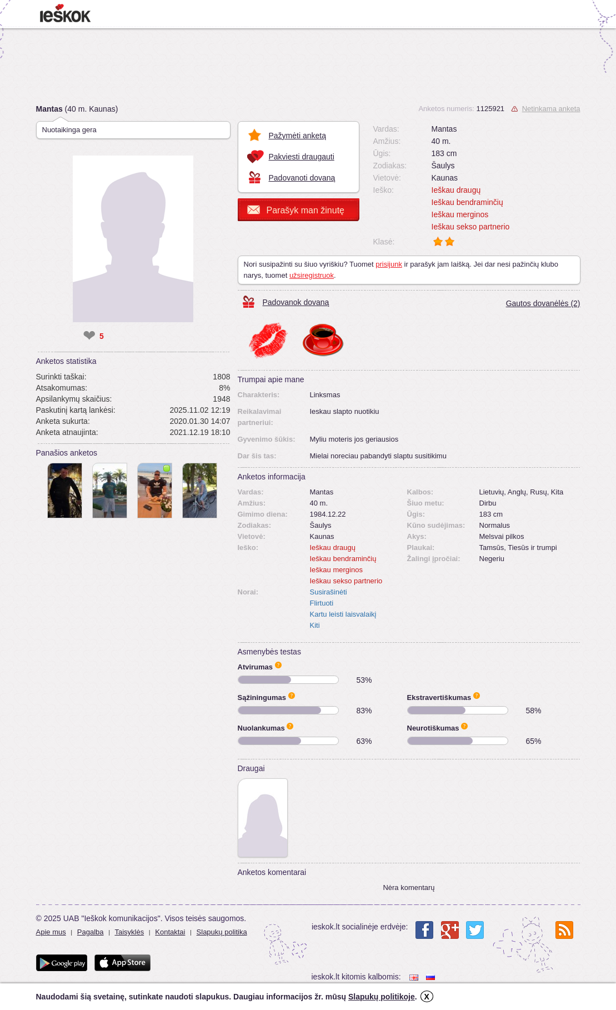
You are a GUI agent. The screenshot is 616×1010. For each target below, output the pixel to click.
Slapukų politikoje (381, 996)
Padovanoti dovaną (302, 177)
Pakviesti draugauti (301, 156)
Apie (278, 665)
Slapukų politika (222, 932)
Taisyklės (129, 932)
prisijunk (388, 264)
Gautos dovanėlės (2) (543, 303)
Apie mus (51, 932)
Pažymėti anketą (298, 135)
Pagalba (90, 932)
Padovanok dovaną (296, 302)
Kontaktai (170, 932)
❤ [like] (89, 336)
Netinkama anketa (551, 108)
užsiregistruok (311, 275)
